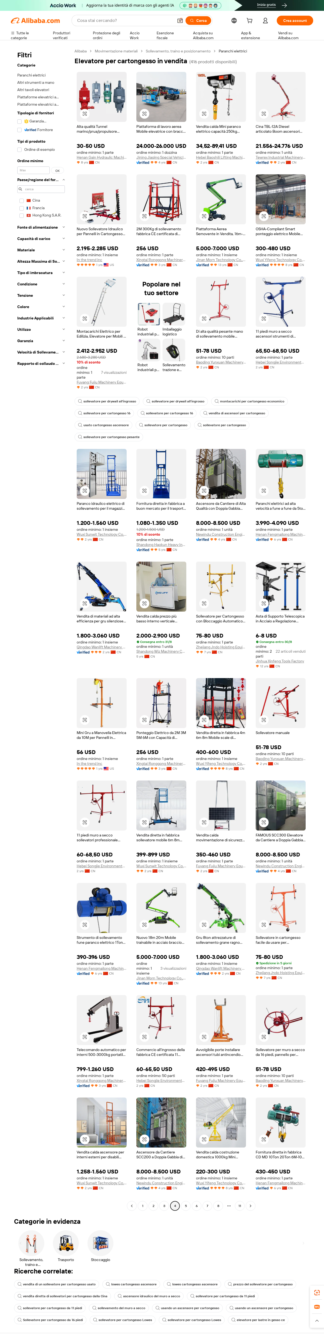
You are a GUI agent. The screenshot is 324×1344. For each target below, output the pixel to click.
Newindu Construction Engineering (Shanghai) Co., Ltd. (221, 534)
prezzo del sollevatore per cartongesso (260, 1284)
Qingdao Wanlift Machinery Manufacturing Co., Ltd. (102, 647)
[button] (180, 20)
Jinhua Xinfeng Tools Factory (280, 661)
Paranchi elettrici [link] (233, 51)
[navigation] (41, 629)
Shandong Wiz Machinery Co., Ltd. (161, 651)
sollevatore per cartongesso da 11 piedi (222, 1296)
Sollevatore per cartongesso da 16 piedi (50, 1320)
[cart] (251, 21)
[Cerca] (198, 20)
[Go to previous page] (132, 1206)
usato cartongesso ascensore (103, 425)
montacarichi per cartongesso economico (249, 401)
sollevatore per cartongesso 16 (104, 413)
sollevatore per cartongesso (163, 425)
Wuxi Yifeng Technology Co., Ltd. (281, 260)
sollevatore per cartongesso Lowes (122, 1320)
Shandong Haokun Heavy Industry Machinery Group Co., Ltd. (161, 544)
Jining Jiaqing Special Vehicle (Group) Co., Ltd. (161, 157)
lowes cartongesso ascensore (131, 1284)
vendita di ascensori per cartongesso (234, 413)
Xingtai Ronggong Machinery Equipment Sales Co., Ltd (161, 260)
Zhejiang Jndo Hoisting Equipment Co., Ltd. (221, 647)
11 (239, 1206)
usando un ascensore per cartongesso (187, 1308)
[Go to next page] (250, 1206)
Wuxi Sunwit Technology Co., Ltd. (102, 534)
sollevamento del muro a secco (118, 1308)
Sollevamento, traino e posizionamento (178, 51)
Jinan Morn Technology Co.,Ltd (221, 260)
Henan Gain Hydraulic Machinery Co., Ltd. (102, 157)
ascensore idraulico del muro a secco (149, 1296)
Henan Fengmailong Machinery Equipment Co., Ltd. (281, 534)
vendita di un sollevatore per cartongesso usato (57, 1284)
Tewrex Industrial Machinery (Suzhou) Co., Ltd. (281, 157)
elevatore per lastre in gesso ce (258, 1320)
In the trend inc (89, 260)
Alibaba (81, 51)
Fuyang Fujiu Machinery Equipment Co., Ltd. (102, 382)
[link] (317, 1293)
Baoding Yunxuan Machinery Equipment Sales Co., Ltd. (221, 362)
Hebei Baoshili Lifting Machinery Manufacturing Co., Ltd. (221, 157)
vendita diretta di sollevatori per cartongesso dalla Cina (62, 1296)
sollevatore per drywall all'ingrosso (107, 401)
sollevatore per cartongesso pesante (109, 437)
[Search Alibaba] (125, 21)
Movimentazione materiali (116, 51)
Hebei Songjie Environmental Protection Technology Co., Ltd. (281, 362)
